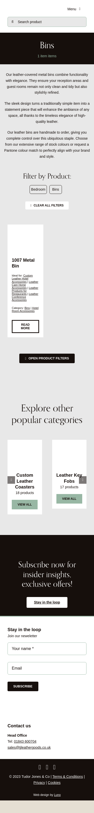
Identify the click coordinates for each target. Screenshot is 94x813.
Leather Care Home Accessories (25, 284)
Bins (27, 307)
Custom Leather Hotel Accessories (22, 278)
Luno (57, 795)
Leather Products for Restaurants (25, 290)
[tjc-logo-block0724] (31, 6)
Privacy (39, 783)
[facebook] (40, 767)
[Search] (13, 22)
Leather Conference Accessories (25, 296)
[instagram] (47, 767)
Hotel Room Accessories (25, 309)
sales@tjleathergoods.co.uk (29, 747)
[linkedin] (54, 767)
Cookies (54, 783)
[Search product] (47, 22)
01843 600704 (25, 741)
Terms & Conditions (67, 777)
